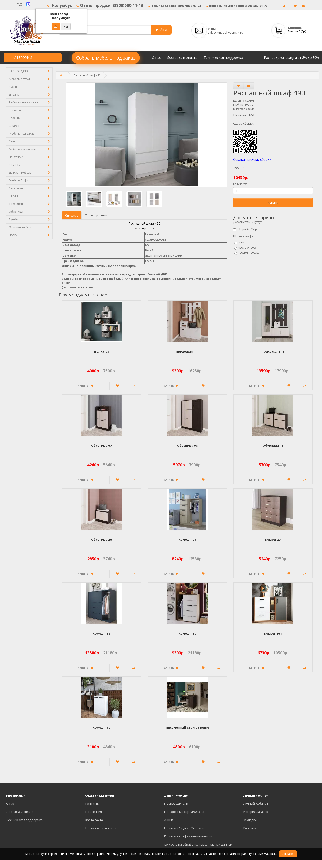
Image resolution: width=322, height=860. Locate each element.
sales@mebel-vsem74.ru (225, 32)
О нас (156, 57)
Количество (240, 184)
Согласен (288, 854)
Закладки (250, 820)
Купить (273, 203)
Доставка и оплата (182, 57)
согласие (230, 854)
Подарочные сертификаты (184, 812)
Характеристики (96, 215)
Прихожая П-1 (187, 351)
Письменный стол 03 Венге (187, 727)
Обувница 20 (101, 539)
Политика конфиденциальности (188, 836)
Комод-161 (273, 633)
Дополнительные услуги (248, 222)
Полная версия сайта (100, 828)
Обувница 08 (187, 445)
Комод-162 (101, 727)
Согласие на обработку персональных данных (198, 844)
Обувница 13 (273, 445)
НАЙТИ (161, 29)
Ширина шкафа (243, 236)
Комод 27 (273, 539)
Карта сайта (94, 820)
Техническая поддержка (223, 57)
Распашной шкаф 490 (87, 75)
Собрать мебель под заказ (105, 58)
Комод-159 (101, 633)
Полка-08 (101, 351)
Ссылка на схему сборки (252, 159)
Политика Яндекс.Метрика (184, 828)
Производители (176, 803)
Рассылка (250, 828)
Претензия (93, 812)
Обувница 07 (101, 445)
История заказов (255, 812)
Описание (71, 215)
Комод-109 (187, 539)
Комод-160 (187, 633)
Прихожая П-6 (272, 351)
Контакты (92, 803)
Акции (168, 820)
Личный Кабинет (255, 803)
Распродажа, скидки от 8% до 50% (291, 57)
